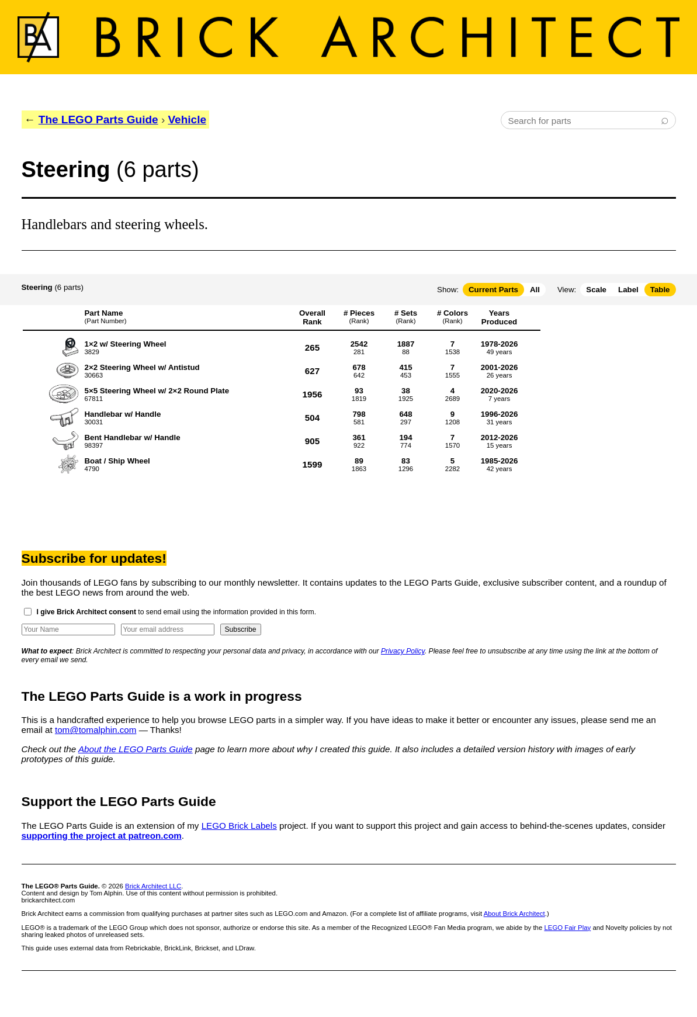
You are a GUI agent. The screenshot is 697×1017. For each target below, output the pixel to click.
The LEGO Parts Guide (98, 119)
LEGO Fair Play (567, 927)
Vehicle (187, 119)
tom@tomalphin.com (96, 730)
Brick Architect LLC (153, 886)
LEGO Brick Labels (239, 826)
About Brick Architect (514, 913)
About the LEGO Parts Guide (135, 749)
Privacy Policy (403, 651)
